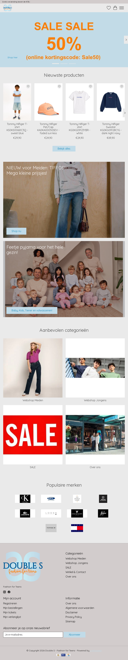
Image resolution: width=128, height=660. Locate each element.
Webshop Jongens (95, 400)
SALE (33, 467)
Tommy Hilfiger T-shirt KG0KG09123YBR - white (79, 128)
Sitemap (70, 621)
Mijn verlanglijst (12, 617)
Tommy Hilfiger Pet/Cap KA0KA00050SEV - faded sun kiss (48, 128)
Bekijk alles (64, 148)
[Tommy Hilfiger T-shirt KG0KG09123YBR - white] (80, 102)
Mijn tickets (9, 612)
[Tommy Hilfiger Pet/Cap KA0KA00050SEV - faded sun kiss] (48, 102)
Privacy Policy (74, 617)
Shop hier (13, 57)
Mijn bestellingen (12, 608)
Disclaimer (72, 612)
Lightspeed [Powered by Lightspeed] (96, 650)
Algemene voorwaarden (80, 608)
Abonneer (74, 634)
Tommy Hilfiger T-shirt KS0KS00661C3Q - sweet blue (17, 128)
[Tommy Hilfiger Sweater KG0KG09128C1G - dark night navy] (111, 102)
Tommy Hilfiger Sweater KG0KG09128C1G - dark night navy (111, 128)
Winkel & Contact (76, 572)
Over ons (95, 467)
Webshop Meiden (33, 400)
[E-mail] (33, 634)
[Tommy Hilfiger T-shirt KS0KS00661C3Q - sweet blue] (17, 102)
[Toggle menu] (121, 8)
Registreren (10, 603)
